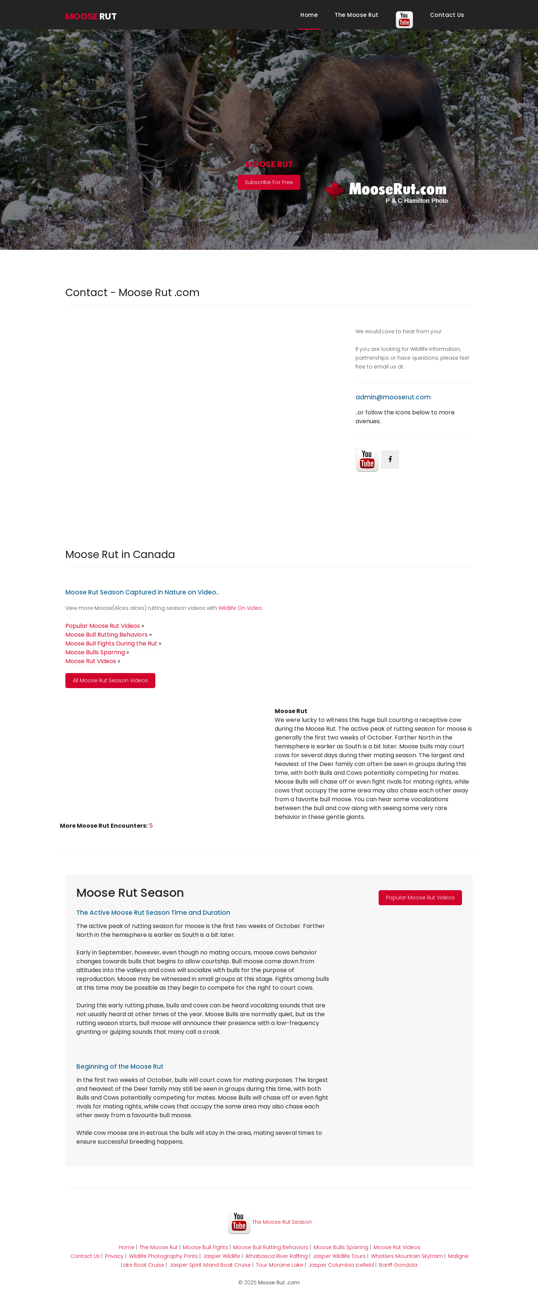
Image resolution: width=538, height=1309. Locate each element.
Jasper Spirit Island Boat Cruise (210, 1265)
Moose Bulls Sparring (341, 1247)
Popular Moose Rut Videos (420, 897)
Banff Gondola (398, 1265)
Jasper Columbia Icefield (341, 1265)
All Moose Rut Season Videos (110, 680)
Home (310, 15)
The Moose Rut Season (269, 1222)
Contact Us (447, 15)
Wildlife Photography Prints (163, 1256)
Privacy (114, 1256)
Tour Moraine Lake (279, 1265)
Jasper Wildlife (221, 1256)
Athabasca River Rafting (276, 1256)
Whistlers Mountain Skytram (407, 1256)
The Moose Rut (357, 15)
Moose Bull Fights (205, 1247)
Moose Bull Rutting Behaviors (270, 1247)
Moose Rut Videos (396, 1247)
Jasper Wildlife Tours (339, 1256)
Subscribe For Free (269, 182)
